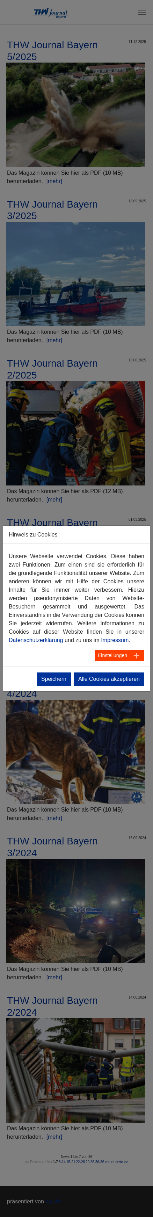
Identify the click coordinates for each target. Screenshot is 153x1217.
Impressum (115, 640)
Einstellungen (112, 655)
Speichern (53, 679)
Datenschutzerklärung (36, 640)
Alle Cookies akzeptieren (109, 679)
